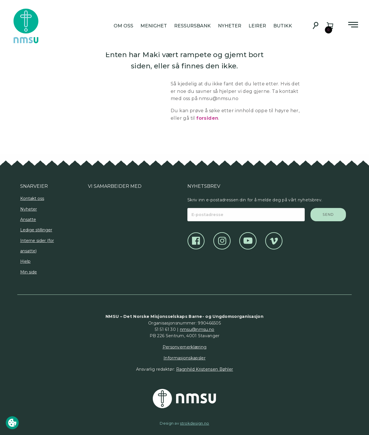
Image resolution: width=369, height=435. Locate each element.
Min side (28, 272)
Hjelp (25, 261)
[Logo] (95, 210)
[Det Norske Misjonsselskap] (184, 398)
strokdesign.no (194, 423)
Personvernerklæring (185, 347)
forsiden (207, 118)
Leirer (257, 26)
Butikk (282, 26)
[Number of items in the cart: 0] (330, 25)
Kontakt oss (32, 198)
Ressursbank (192, 26)
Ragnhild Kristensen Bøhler (204, 369)
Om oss (123, 26)
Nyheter (229, 26)
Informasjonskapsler (184, 358)
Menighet (153, 26)
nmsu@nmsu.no (197, 329)
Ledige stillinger (36, 229)
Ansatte (28, 219)
